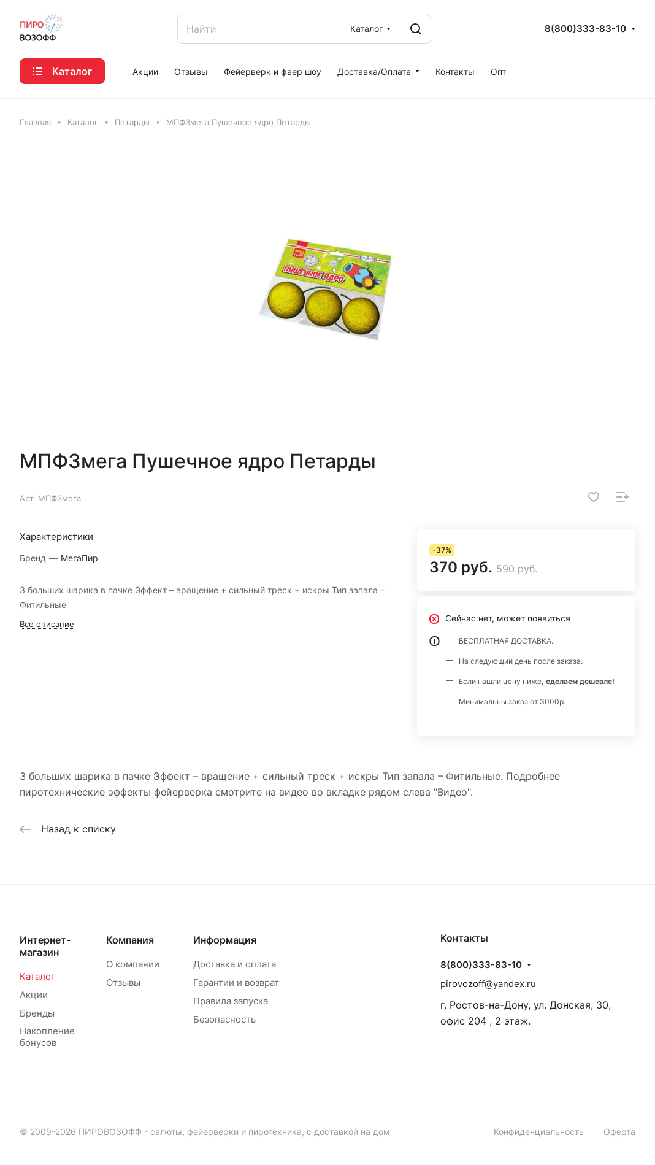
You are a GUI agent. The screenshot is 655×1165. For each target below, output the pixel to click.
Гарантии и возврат (236, 982)
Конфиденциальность (539, 1131)
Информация (224, 940)
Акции (34, 995)
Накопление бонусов (47, 1036)
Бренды (37, 1013)
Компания (130, 940)
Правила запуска (230, 1001)
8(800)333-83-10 (585, 28)
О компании (132, 964)
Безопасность (224, 1019)
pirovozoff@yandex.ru (488, 984)
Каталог (37, 976)
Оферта (619, 1131)
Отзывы (123, 982)
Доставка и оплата (234, 964)
